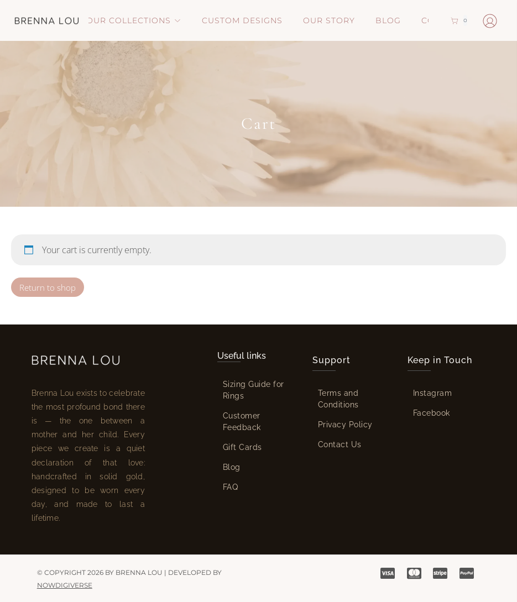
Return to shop (47, 287)
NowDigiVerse (64, 585)
